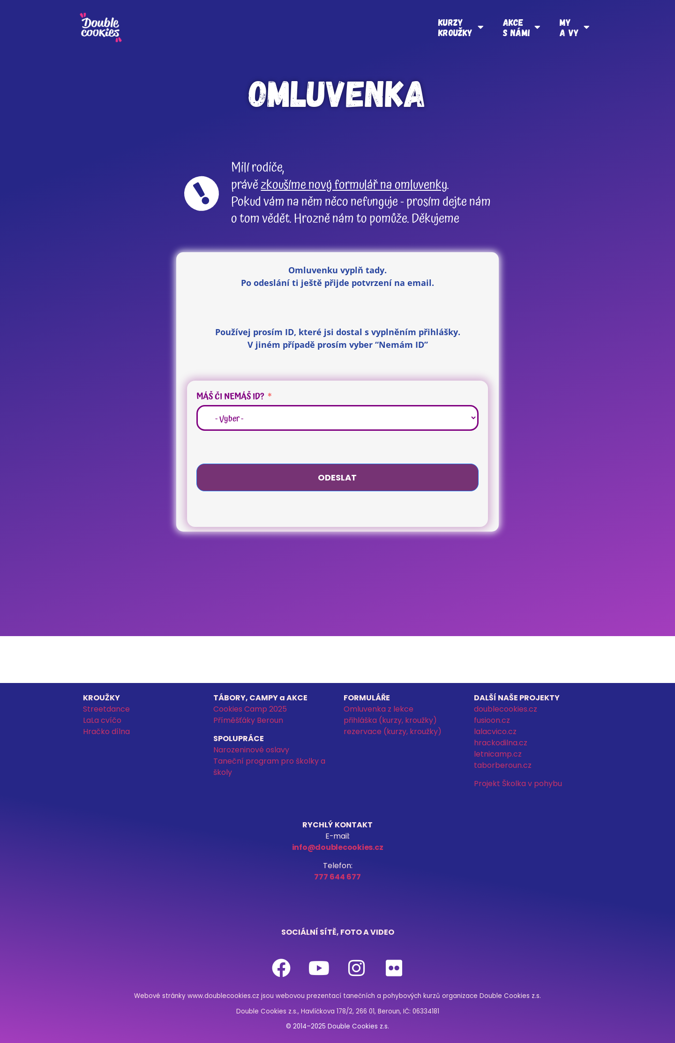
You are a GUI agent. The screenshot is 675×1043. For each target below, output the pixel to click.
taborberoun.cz (503, 765)
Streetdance (106, 709)
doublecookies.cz (505, 709)
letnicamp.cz (498, 754)
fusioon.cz (492, 720)
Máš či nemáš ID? (230, 396)
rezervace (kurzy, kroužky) (393, 731)
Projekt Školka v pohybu (518, 783)
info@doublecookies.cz (337, 847)
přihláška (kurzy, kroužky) (390, 720)
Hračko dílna (106, 731)
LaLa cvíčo (102, 720)
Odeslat (337, 477)
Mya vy (575, 27)
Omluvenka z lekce (378, 709)
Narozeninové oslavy (251, 749)
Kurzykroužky (461, 27)
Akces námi (521, 27)
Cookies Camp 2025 (250, 709)
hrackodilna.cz (500, 742)
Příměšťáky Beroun (248, 720)
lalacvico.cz (495, 731)
